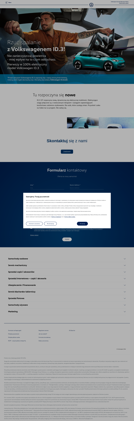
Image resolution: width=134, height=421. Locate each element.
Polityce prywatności (56, 216)
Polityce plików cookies (69, 216)
